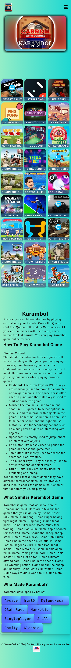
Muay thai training (12, 137)
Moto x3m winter (12, 276)
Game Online (20, 7)
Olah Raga (15, 609)
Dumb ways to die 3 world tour (35, 276)
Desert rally (12, 90)
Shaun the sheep (12, 253)
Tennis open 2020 (35, 206)
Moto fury (12, 206)
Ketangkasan (53, 600)
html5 (29, 600)
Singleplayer (18, 618)
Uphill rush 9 (58, 160)
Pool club (35, 137)
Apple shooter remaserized (58, 137)
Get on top (35, 229)
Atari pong (35, 90)
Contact (31, 644)
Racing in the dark (58, 206)
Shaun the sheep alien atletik (12, 183)
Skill (42, 618)
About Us (52, 644)
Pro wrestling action (35, 253)
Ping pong (12, 113)
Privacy (41, 644)
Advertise (64, 644)
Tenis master (12, 229)
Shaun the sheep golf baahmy (58, 253)
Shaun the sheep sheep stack (12, 160)
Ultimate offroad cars (58, 229)
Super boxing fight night (58, 90)
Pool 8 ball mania (58, 183)
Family (11, 628)
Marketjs (39, 609)
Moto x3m (58, 276)
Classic (32, 628)
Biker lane (58, 113)
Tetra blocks (35, 160)
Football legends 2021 (35, 183)
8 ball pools (35, 113)
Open (66, 7)
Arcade (11, 600)
